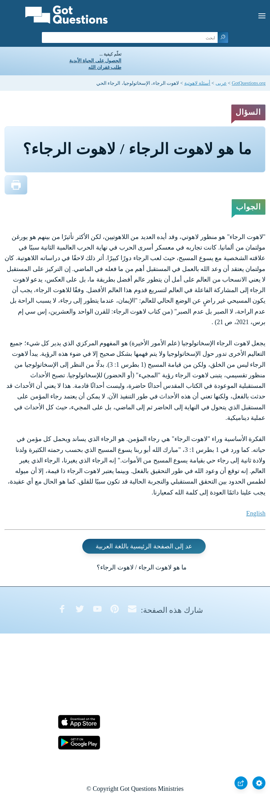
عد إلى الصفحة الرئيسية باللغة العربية (144, 546)
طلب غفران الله (104, 67)
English (255, 513)
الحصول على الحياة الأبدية (95, 60)
